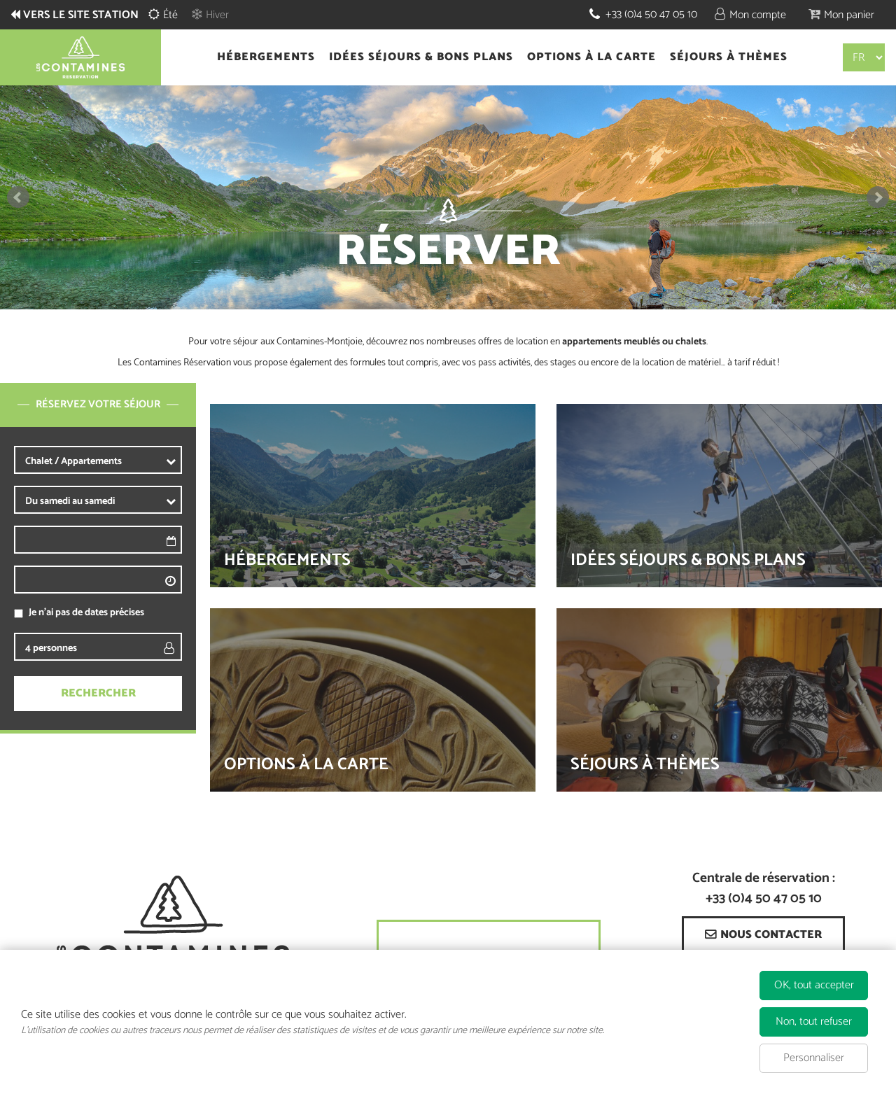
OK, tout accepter (814, 985)
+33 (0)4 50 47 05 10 (651, 14)
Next (878, 197)
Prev (18, 197)
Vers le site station (81, 15)
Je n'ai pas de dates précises (86, 612)
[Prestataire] (122, 461)
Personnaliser (813, 1058)
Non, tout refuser (814, 1021)
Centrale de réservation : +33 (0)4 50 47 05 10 (763, 889)
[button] (841, 14)
